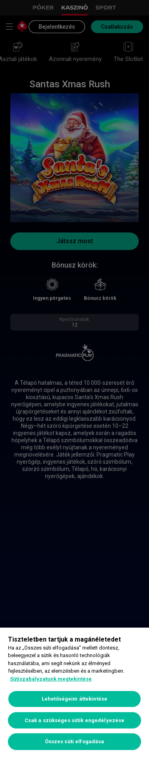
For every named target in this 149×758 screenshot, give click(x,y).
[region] (74, 693)
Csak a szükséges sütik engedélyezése (75, 720)
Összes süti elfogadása (74, 741)
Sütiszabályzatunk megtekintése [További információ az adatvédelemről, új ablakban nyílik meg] (51, 679)
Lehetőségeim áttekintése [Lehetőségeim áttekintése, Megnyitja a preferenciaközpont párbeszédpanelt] (74, 699)
